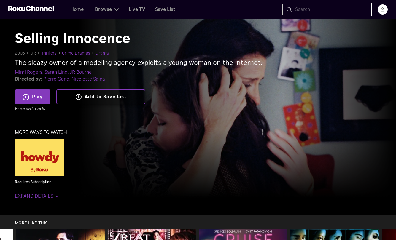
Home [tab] (77, 9)
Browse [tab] (107, 9)
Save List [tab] (165, 9)
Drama (102, 53)
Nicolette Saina (88, 79)
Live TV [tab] (137, 9)
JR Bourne (81, 72)
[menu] (383, 9)
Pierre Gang (56, 79)
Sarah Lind (56, 72)
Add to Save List (101, 97)
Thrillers (49, 53)
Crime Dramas (76, 53)
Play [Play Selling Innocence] (37, 97)
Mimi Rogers (28, 72)
